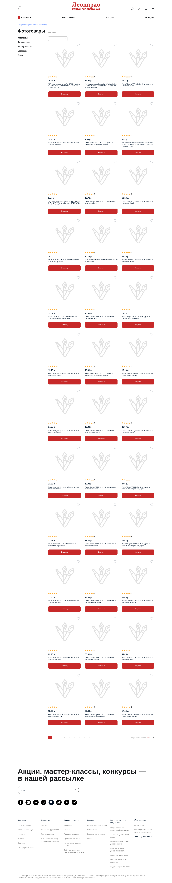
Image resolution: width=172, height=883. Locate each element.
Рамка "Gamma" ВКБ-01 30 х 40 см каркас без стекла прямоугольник (137, 374)
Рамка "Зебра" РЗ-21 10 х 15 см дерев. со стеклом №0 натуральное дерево (99, 143)
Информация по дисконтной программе (119, 829)
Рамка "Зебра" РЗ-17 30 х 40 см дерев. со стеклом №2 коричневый (62, 544)
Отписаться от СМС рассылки (118, 861)
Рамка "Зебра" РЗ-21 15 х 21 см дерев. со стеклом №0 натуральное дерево (99, 374)
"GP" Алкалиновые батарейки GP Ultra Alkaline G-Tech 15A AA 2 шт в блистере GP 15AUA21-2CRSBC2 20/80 (137, 144)
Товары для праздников (27, 25)
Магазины (68, 17)
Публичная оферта (72, 838)
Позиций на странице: (137, 738)
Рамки (20, 55)
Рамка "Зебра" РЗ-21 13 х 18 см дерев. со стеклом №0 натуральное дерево (136, 488)
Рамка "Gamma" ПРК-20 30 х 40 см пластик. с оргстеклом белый (137, 260)
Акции (110, 17)
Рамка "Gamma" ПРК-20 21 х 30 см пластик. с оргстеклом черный (63, 374)
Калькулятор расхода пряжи (73, 844)
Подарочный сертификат (97, 825)
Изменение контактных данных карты (119, 842)
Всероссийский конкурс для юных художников (50, 840)
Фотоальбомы (24, 42)
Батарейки (22, 51)
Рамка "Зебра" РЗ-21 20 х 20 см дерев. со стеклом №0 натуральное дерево (136, 544)
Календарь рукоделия (50, 830)
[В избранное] (78, 45)
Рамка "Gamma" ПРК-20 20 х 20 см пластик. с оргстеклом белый (100, 317)
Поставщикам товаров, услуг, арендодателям (143, 831)
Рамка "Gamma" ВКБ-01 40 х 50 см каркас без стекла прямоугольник (137, 715)
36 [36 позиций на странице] (148, 738)
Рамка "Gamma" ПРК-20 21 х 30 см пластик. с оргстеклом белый (137, 202)
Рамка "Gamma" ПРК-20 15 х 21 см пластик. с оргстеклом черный (100, 544)
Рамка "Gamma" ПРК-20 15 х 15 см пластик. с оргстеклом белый (100, 202)
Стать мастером (47, 834)
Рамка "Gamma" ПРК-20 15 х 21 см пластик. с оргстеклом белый (63, 143)
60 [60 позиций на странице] (150, 738)
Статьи (44, 825)
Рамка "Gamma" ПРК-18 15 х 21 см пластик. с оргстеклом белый (63, 488)
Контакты (21, 843)
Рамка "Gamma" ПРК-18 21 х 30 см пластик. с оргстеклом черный (63, 601)
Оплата (67, 830)
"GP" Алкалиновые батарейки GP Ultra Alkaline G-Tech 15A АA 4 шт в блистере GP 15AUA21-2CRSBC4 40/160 (64, 86)
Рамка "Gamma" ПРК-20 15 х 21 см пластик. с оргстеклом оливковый (100, 431)
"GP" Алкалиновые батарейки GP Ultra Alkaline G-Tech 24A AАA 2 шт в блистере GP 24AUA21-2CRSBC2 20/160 (64, 203)
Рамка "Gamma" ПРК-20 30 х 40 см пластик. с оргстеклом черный (137, 431)
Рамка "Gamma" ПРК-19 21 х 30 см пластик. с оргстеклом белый (63, 431)
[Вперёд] (94, 737)
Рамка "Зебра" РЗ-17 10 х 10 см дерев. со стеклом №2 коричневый (136, 317)
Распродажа (92, 830)
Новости (21, 834)
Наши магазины (24, 825)
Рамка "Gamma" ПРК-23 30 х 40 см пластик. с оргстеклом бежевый (100, 658)
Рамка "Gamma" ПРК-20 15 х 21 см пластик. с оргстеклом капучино (63, 715)
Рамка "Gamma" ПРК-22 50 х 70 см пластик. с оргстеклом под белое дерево (100, 715)
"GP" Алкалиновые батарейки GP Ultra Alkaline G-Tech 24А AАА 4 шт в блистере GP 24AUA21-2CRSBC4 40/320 (101, 86)
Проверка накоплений (119, 855)
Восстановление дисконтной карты (117, 849)
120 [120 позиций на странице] (152, 738)
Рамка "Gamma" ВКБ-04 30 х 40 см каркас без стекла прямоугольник (63, 260)
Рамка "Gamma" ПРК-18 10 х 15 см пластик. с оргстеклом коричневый (100, 601)
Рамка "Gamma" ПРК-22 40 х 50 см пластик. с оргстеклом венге (137, 658)
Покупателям (139, 825)
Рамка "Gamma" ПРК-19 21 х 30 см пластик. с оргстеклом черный (100, 488)
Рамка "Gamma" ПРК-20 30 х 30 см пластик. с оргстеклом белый (63, 658)
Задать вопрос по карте (120, 867)
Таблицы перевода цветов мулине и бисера (74, 851)
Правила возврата (71, 834)
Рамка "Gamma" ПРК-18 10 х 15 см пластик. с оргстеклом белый (137, 85)
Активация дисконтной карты (119, 836)
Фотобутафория (25, 46)
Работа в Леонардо (26, 830)
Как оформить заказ (26, 848)
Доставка (68, 825)
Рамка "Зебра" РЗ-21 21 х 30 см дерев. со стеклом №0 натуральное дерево (62, 317)
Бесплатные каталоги (96, 834)
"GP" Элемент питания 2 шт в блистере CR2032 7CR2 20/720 (101, 260)
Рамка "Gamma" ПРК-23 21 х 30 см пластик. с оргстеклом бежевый (137, 601)
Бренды (149, 17)
